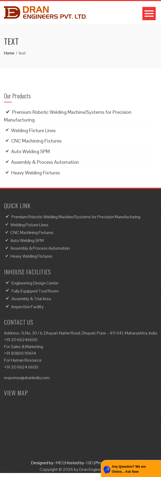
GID (89, 463)
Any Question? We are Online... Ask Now (129, 469)
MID (59, 463)
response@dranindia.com (26, 377)
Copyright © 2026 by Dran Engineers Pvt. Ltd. (81, 469)
